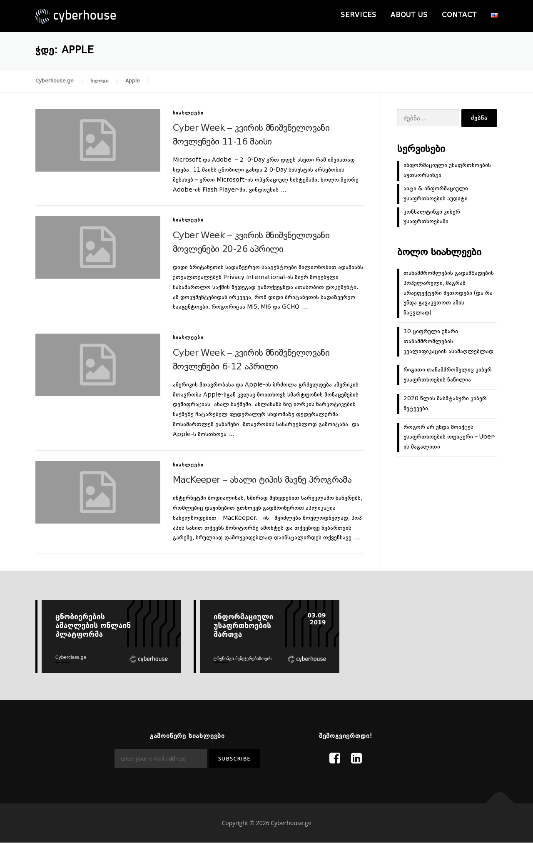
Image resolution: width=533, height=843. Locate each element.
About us (409, 15)
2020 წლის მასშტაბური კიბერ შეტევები (445, 404)
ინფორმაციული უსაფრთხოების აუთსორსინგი (447, 170)
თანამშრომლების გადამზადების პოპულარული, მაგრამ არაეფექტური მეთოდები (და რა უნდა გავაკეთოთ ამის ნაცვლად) (448, 293)
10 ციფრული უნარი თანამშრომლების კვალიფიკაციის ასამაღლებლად (448, 341)
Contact (459, 15)
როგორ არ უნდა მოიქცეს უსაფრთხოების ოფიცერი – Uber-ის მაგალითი (449, 437)
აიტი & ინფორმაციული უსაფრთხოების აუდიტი (435, 194)
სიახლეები (188, 113)
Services (358, 15)
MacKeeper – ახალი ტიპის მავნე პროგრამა (262, 480)
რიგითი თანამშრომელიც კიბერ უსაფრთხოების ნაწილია (447, 375)
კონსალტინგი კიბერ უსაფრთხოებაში (431, 217)
